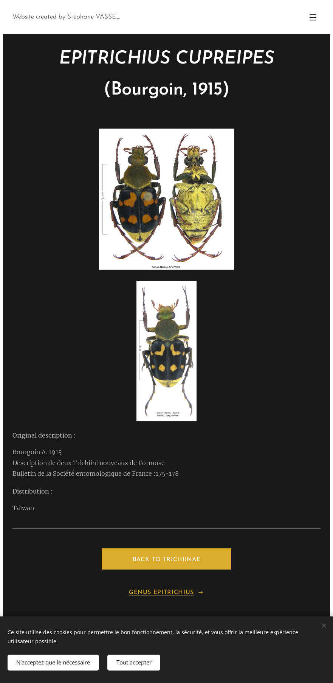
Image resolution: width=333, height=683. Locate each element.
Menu (313, 17)
